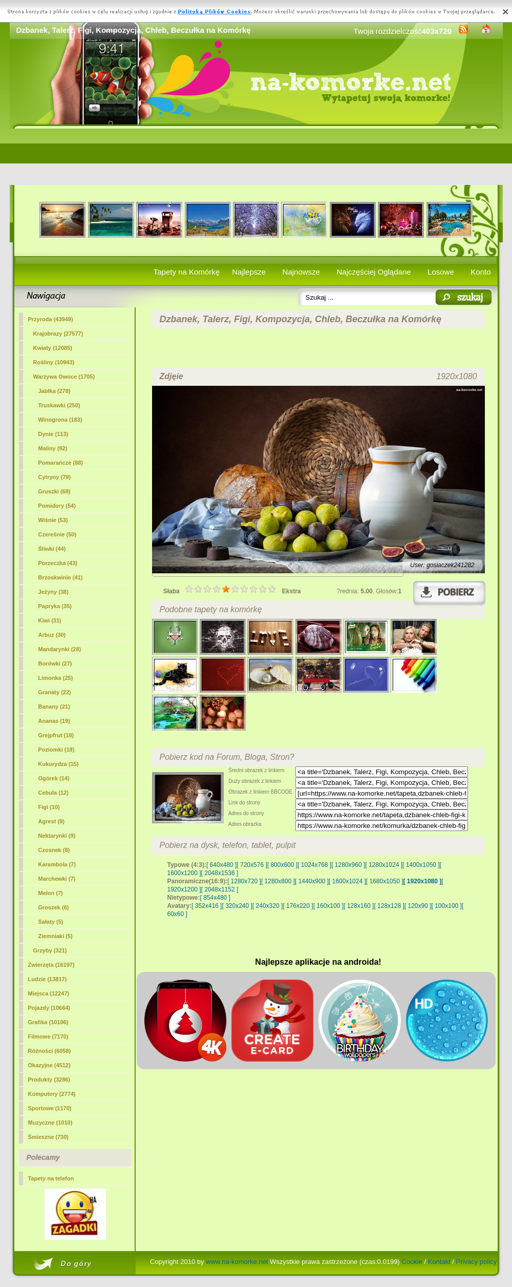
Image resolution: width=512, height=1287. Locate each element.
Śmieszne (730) (48, 1137)
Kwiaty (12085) (52, 348)
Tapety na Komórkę (187, 271)
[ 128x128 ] (389, 905)
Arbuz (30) (52, 635)
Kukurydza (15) (58, 764)
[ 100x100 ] (447, 905)
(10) (49, 807)
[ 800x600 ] (282, 864)
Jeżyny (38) (53, 592)
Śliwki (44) (52, 549)
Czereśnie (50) (57, 534)
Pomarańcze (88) (60, 463)
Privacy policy (476, 1261)
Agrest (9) (51, 821)
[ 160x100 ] (328, 905)
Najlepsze (249, 271)
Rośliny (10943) (54, 362)
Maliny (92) (53, 448)
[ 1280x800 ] (278, 881)
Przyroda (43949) (50, 319)
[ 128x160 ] (359, 905)
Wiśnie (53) (53, 520)
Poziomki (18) (56, 749)
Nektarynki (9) (57, 836)
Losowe (441, 271)
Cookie (411, 1261)
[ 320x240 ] (237, 905)
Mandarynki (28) (59, 649)
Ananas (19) (54, 721)
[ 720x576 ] (252, 864)
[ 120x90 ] (418, 905)
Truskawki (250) (59, 405)
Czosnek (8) (54, 850)
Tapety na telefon (51, 1178)
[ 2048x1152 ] (220, 889)
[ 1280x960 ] (348, 864)
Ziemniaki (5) (55, 936)
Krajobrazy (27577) (58, 333)
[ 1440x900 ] (312, 881)
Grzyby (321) (50, 950)
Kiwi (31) (49, 620)
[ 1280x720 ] (244, 881)
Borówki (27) (55, 663)
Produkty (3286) (49, 1079)
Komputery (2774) (52, 1094)
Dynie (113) (53, 434)
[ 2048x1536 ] (220, 873)
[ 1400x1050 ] (421, 864)
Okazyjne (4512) (49, 1065)
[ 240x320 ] (267, 905)
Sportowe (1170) (50, 1108)
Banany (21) (54, 706)
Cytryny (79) (54, 477)
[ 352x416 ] (206, 905)
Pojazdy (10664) (49, 1008)
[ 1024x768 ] (314, 864)
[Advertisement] (256, 157)
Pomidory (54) (57, 506)
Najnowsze (301, 271)
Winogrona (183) (60, 420)
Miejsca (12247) (49, 993)
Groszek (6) (53, 907)
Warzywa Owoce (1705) (64, 376)
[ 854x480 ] (215, 897)
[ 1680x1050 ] (384, 881)
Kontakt (439, 1261)
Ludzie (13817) (47, 979)
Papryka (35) (55, 606)
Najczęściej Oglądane (373, 271)
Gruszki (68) (54, 491)
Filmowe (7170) (48, 1036)
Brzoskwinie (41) (60, 577)
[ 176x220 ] (298, 905)
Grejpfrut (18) (56, 735)
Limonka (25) (55, 678)
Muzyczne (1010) (50, 1122)
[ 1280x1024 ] (383, 864)
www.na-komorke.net (237, 1261)
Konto (480, 271)
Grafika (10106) (48, 1022)
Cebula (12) (53, 793)
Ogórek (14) (54, 778)
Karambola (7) (57, 864)
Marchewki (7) (57, 879)
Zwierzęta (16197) (51, 965)
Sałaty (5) (50, 922)
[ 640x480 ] (221, 864)
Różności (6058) (49, 1051)
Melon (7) (50, 893)
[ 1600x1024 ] (347, 881)
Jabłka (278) (54, 391)
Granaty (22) (54, 692)
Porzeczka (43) (57, 563)
